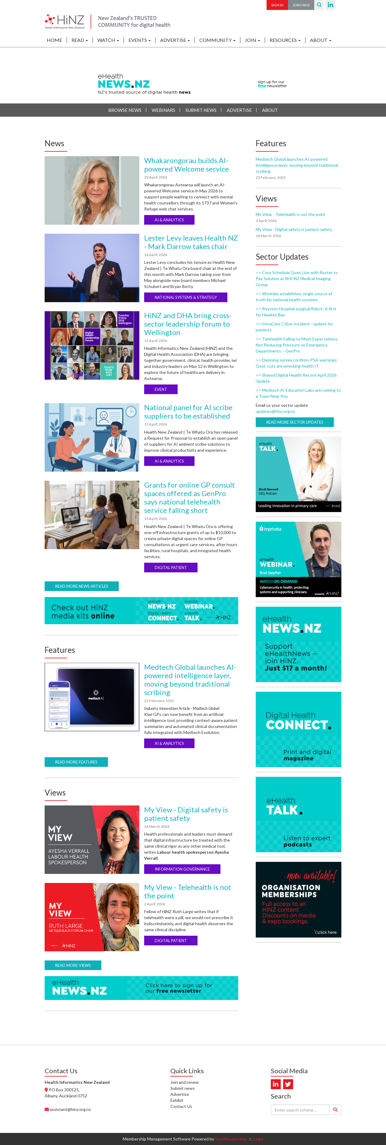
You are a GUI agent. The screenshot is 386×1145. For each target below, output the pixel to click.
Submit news (182, 1088)
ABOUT (320, 40)
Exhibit (176, 1100)
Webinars (163, 110)
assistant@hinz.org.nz (70, 1109)
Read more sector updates (294, 422)
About (270, 110)
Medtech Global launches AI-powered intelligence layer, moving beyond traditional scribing (190, 680)
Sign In (277, 5)
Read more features (76, 762)
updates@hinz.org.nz (275, 411)
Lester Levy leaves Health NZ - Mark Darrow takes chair (191, 242)
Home (54, 40)
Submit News (201, 110)
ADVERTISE (175, 40)
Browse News (124, 110)
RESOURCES (285, 40)
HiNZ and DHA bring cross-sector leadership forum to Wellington (188, 324)
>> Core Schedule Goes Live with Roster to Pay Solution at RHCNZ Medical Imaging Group (297, 278)
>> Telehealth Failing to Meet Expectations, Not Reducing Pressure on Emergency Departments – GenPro (297, 344)
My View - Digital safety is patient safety (186, 813)
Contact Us (181, 1106)
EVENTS (139, 40)
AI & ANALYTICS (169, 219)
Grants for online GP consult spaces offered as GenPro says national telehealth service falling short (189, 497)
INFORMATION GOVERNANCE (182, 869)
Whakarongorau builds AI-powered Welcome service (186, 164)
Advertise (239, 110)
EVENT (161, 389)
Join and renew (184, 1082)
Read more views (73, 965)
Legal (258, 1138)
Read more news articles (81, 586)
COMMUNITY (217, 40)
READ (79, 40)
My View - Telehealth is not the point (187, 891)
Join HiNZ (301, 5)
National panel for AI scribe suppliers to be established (188, 411)
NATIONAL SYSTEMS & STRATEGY (186, 297)
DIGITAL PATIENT (171, 567)
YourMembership (231, 1138)
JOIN (252, 40)
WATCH (108, 40)
